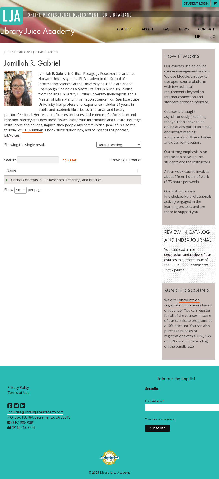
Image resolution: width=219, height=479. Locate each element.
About (148, 29)
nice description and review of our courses (187, 254)
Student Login (196, 3)
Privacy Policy (18, 387)
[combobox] (20, 195)
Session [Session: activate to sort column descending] (112, 170)
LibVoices (11, 135)
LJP (197, 36)
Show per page (23, 195)
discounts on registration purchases (182, 303)
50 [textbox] (18, 195)
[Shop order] (118, 145)
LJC (212, 36)
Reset (71, 160)
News (184, 29)
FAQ (166, 29)
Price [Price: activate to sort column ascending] (130, 170)
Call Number (32, 130)
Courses (124, 29)
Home (8, 52)
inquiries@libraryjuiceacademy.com (35, 412)
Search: (31, 159)
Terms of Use (18, 392)
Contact (206, 29)
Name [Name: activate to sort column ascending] (11, 170)
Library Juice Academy (37, 31)
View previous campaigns (160, 419)
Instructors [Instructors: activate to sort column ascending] (85, 170)
